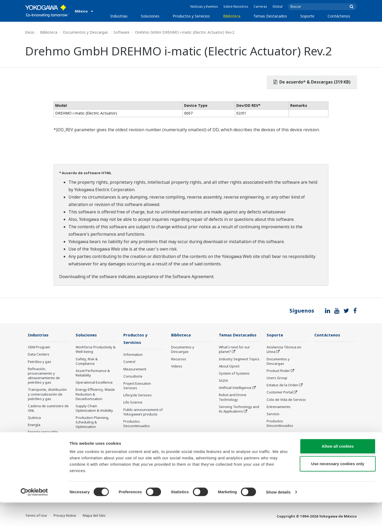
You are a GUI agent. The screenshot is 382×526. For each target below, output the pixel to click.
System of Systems (234, 373)
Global (277, 6)
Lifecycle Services (137, 395)
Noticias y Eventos (204, 6)
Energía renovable (43, 432)
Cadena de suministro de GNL (48, 408)
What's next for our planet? (234, 349)
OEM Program (39, 347)
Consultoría (132, 376)
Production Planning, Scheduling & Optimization (92, 422)
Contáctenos (339, 16)
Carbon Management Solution (93, 436)
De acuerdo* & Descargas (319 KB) (312, 82)
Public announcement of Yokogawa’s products (143, 412)
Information (133, 355)
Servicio (273, 414)
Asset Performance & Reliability (93, 373)
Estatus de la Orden (282, 385)
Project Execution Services (137, 386)
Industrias (119, 16)
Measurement (134, 369)
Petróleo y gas (39, 362)
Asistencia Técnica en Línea (284, 349)
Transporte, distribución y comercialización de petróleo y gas (47, 394)
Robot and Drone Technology (232, 397)
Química (34, 417)
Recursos (178, 359)
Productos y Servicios (191, 16)
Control (129, 362)
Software (121, 32)
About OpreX (229, 366)
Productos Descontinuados (136, 424)
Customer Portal (280, 392)
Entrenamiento (278, 407)
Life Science (132, 402)
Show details (278, 515)
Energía (34, 425)
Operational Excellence (94, 382)
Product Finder (278, 371)
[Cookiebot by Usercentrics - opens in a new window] (34, 516)
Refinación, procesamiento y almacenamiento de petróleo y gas (44, 376)
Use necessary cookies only (337, 487)
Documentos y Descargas (85, 32)
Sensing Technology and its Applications (239, 409)
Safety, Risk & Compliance (87, 361)
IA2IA (223, 380)
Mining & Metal (40, 439)
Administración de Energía (90, 448)
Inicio (29, 32)
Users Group (277, 378)
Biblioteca (231, 16)
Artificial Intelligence (235, 387)
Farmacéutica (38, 446)
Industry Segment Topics (239, 359)
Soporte (307, 16)
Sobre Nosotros (235, 6)
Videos (176, 366)
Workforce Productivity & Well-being (95, 349)
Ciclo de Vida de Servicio (286, 399)
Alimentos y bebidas (44, 454)
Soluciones (150, 16)
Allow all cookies (338, 469)
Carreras (260, 6)
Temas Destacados (270, 16)
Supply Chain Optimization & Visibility (94, 408)
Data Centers (38, 354)
